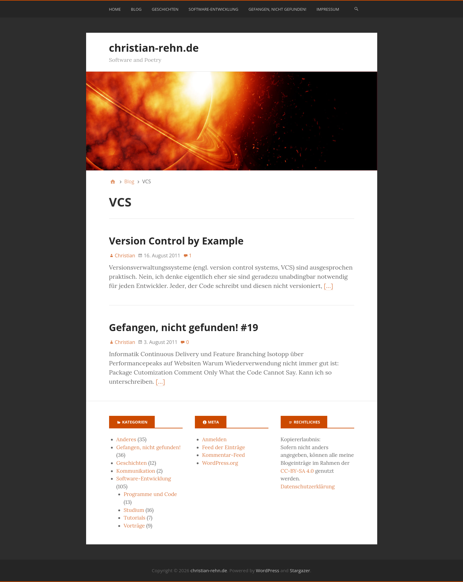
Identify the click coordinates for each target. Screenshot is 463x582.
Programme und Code (150, 494)
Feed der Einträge (223, 447)
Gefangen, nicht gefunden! (277, 9)
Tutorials (135, 517)
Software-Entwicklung (213, 9)
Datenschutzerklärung (308, 486)
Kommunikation (135, 471)
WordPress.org (220, 463)
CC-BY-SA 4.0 (297, 471)
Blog (136, 9)
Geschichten (165, 9)
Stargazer (300, 570)
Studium (134, 510)
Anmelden (214, 439)
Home (115, 9)
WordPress (267, 570)
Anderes (126, 439)
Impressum (328, 9)
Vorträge (134, 525)
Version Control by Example (176, 240)
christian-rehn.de (154, 48)
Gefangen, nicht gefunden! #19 (183, 327)
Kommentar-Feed (223, 455)
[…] (328, 285)
